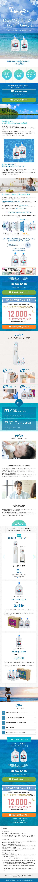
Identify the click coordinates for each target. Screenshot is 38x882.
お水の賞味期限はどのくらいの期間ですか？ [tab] (16, 722)
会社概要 (23, 876)
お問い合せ (19, 875)
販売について (16, 876)
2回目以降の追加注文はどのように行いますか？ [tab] (16, 712)
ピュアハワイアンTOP (10, 875)
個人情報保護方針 (27, 875)
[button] (34, 557)
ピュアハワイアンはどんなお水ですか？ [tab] (15, 717)
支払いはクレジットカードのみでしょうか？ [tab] (16, 732)
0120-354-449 (21, 91)
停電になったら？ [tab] (10, 727)
